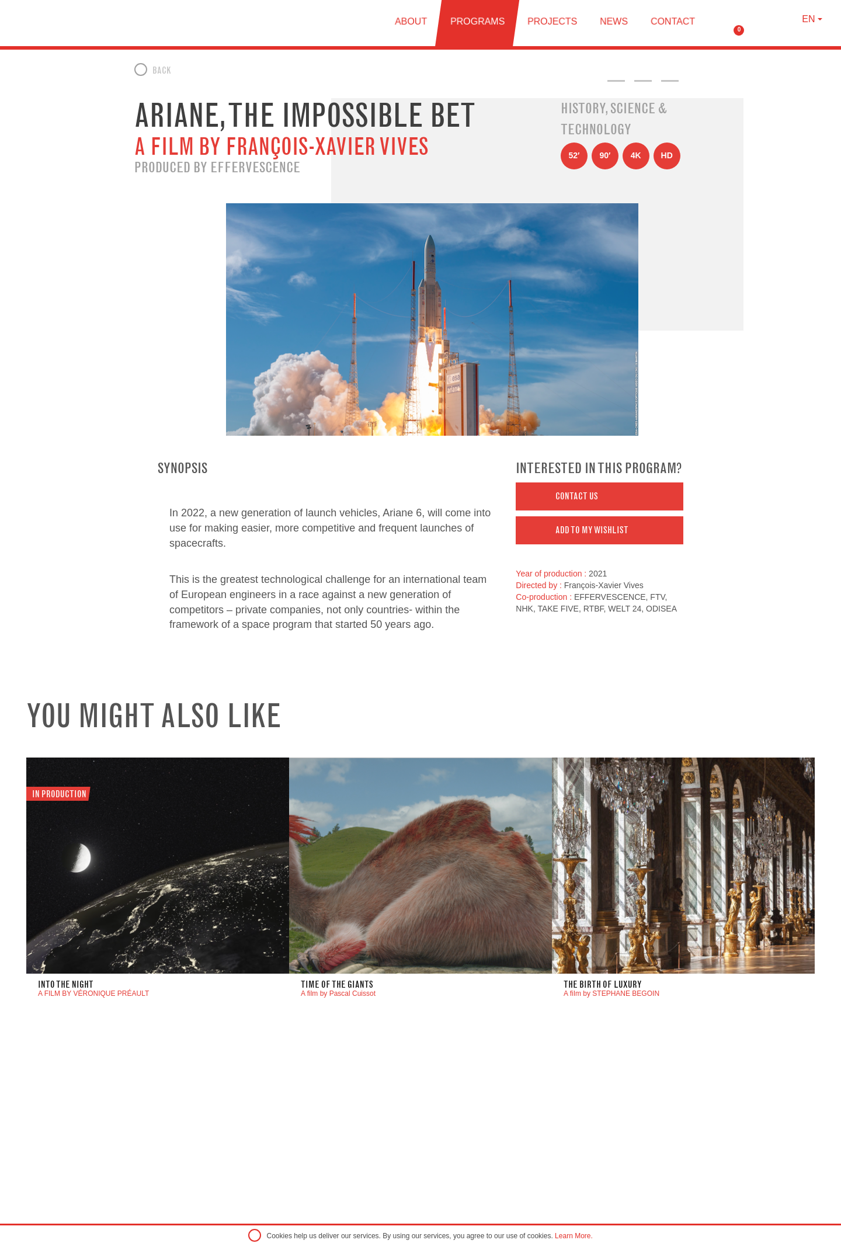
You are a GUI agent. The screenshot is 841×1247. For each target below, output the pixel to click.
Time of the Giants (337, 984)
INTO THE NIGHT (65, 984)
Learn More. (574, 1236)
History (583, 108)
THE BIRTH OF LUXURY (603, 984)
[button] (599, 496)
